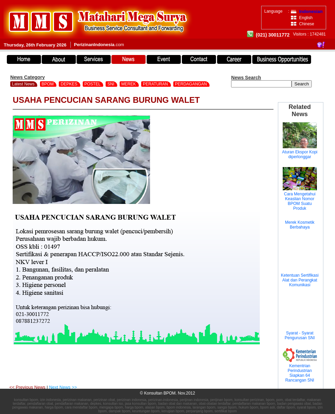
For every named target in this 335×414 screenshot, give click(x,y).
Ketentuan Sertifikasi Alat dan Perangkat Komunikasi (300, 280)
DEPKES (69, 84)
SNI (111, 84)
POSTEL (93, 84)
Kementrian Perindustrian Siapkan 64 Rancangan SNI (299, 373)
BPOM (48, 84)
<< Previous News (27, 387)
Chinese (306, 24)
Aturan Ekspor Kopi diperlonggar (299, 154)
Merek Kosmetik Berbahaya (299, 225)
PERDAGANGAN (191, 84)
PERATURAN (156, 84)
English (305, 17)
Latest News (23, 84)
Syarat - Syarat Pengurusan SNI (300, 335)
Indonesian (311, 11)
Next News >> (63, 387)
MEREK (129, 84)
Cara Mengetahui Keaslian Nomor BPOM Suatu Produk (300, 201)
